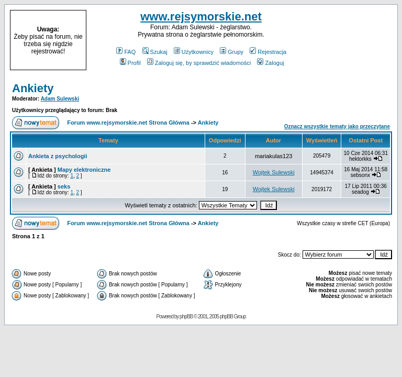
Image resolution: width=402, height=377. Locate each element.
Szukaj (155, 52)
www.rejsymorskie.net (201, 16)
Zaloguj (270, 63)
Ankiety (32, 88)
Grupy (231, 52)
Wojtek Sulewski (274, 172)
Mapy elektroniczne (84, 170)
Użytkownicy (194, 52)
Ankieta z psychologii (57, 156)
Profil (130, 63)
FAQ (126, 52)
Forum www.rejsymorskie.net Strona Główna (128, 122)
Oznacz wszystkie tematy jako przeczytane (337, 126)
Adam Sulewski (60, 99)
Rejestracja (268, 52)
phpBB (186, 316)
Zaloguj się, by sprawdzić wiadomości (199, 63)
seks (64, 186)
